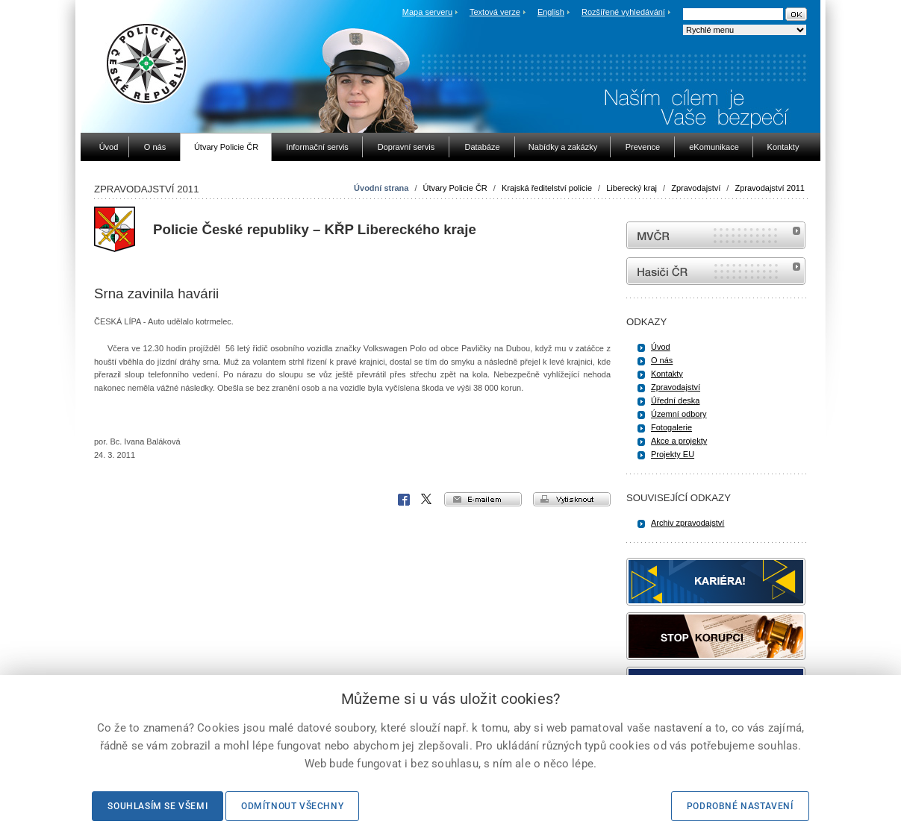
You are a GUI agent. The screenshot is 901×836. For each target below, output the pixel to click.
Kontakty (667, 373)
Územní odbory (679, 413)
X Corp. (427, 500)
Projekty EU (672, 454)
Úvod (660, 346)
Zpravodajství (695, 187)
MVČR (715, 235)
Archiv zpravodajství (687, 522)
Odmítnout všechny (292, 806)
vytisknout (572, 499)
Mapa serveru (427, 11)
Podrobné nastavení (740, 806)
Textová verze (495, 11)
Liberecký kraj (631, 187)
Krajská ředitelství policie (547, 187)
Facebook (404, 500)
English (550, 11)
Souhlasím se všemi (157, 806)
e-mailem (483, 499)
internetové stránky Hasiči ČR (715, 271)
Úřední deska (675, 400)
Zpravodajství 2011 (770, 187)
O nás (662, 360)
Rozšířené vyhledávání (623, 11)
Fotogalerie (671, 427)
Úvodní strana (381, 187)
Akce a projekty (679, 440)
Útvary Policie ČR (455, 187)
